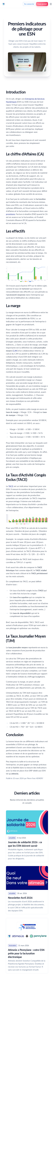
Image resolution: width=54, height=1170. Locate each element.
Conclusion (14, 734)
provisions (10, 214)
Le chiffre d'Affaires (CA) (25, 154)
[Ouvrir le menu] (51, 4)
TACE (10, 486)
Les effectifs (15, 231)
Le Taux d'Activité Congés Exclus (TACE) (26, 477)
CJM (15, 350)
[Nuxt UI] (3, 4)
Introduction (16, 92)
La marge (13, 305)
